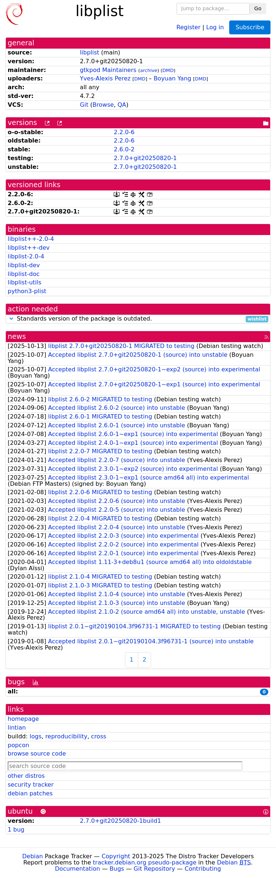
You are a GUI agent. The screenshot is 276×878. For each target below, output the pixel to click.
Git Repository (154, 868)
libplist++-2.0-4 (31, 238)
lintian (17, 727)
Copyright (116, 856)
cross (98, 736)
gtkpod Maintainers (108, 70)
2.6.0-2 (124, 149)
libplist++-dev (29, 247)
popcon (18, 745)
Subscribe (249, 27)
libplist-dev (24, 265)
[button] (11, 318)
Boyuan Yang (172, 78)
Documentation (77, 868)
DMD (168, 70)
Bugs (117, 868)
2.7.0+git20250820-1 (145, 158)
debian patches (30, 793)
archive (148, 70)
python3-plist (27, 291)
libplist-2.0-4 (26, 256)
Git (84, 104)
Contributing (203, 868)
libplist (89, 52)
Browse (103, 104)
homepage (23, 718)
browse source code (37, 753)
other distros (26, 775)
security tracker (31, 784)
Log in (215, 26)
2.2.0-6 (124, 132)
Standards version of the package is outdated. (138, 319)
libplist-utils (24, 282)
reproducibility (66, 736)
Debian (32, 856)
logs (36, 736)
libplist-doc (23, 273)
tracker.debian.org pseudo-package (144, 862)
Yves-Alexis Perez (105, 78)
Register (189, 26)
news (17, 336)
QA (121, 104)
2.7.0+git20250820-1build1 (120, 820)
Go (257, 8)
